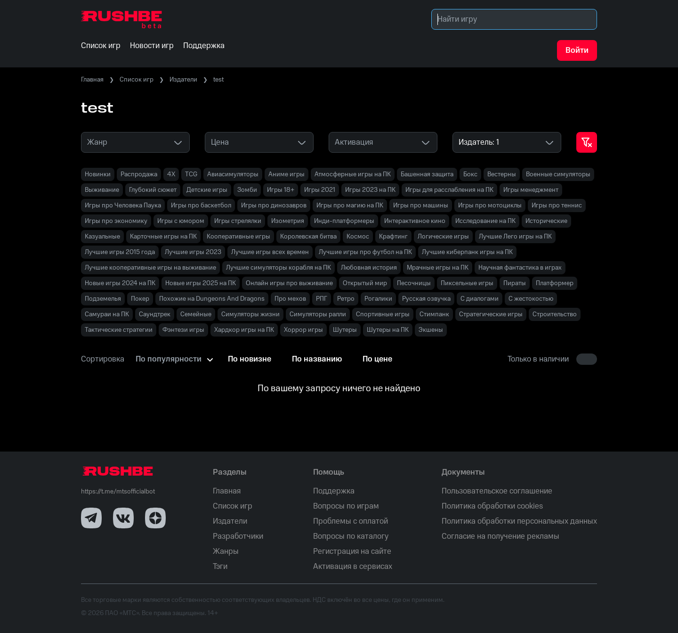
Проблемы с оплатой (350, 521)
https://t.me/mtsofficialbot (118, 491)
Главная (92, 79)
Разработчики (238, 536)
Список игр (136, 79)
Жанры (226, 551)
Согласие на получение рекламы (500, 536)
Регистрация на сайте (352, 551)
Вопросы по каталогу (350, 536)
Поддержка (334, 491)
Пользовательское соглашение (497, 491)
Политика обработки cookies (492, 506)
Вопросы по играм (346, 506)
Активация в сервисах (352, 566)
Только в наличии (538, 359)
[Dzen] (155, 518)
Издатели (183, 79)
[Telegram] (91, 518)
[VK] (123, 518)
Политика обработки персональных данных (519, 521)
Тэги (220, 566)
